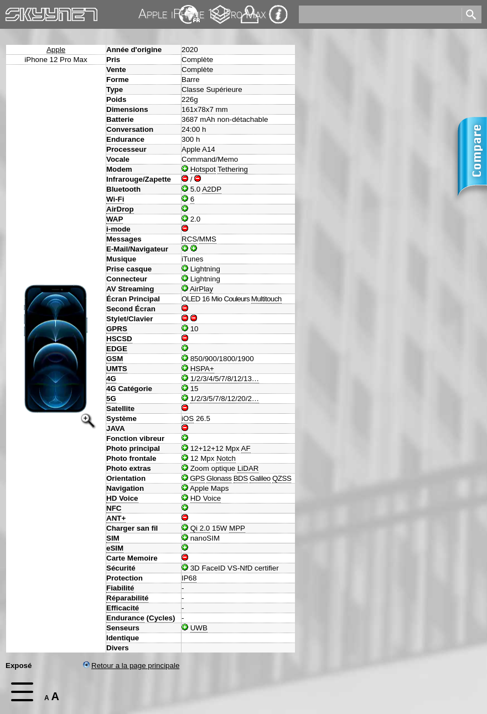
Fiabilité (120, 588)
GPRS (116, 329)
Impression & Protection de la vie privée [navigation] (278, 14)
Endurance (125, 618)
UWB (199, 628)
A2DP (211, 189)
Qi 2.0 (200, 528)
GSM (114, 359)
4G (111, 378)
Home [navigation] (15, 12)
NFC (113, 508)
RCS (189, 239)
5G (111, 398)
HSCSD (119, 339)
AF (246, 448)
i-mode (118, 229)
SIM (113, 538)
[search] (379, 14)
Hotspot (203, 169)
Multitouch (266, 299)
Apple (55, 49)
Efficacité (122, 608)
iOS (188, 418)
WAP (114, 219)
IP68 (189, 578)
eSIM (114, 548)
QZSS (281, 478)
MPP (237, 528)
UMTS (116, 368)
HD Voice (122, 498)
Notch (226, 458)
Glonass (218, 478)
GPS (197, 478)
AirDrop (120, 209)
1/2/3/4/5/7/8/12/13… (225, 378)
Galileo (260, 478)
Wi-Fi (115, 199)
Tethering (232, 169)
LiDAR (248, 468)
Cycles (161, 618)
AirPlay (201, 289)
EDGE (116, 349)
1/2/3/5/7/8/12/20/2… (225, 398)
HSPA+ (202, 368)
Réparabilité (127, 598)
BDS (241, 478)
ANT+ (116, 518)
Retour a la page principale (131, 665)
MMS (207, 239)
